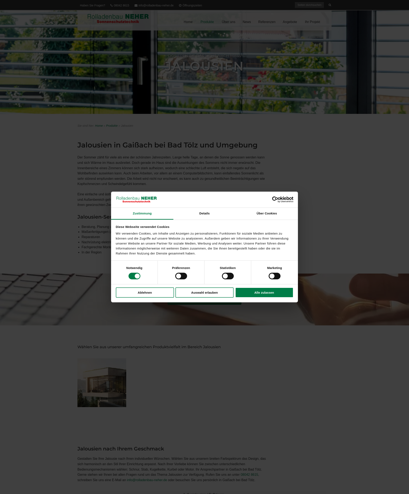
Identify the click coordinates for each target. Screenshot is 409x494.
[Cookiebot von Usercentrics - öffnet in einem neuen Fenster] (275, 199)
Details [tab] (204, 213)
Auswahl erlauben (204, 292)
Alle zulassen (264, 292)
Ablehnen (145, 292)
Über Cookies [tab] (267, 213)
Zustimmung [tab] (142, 213)
